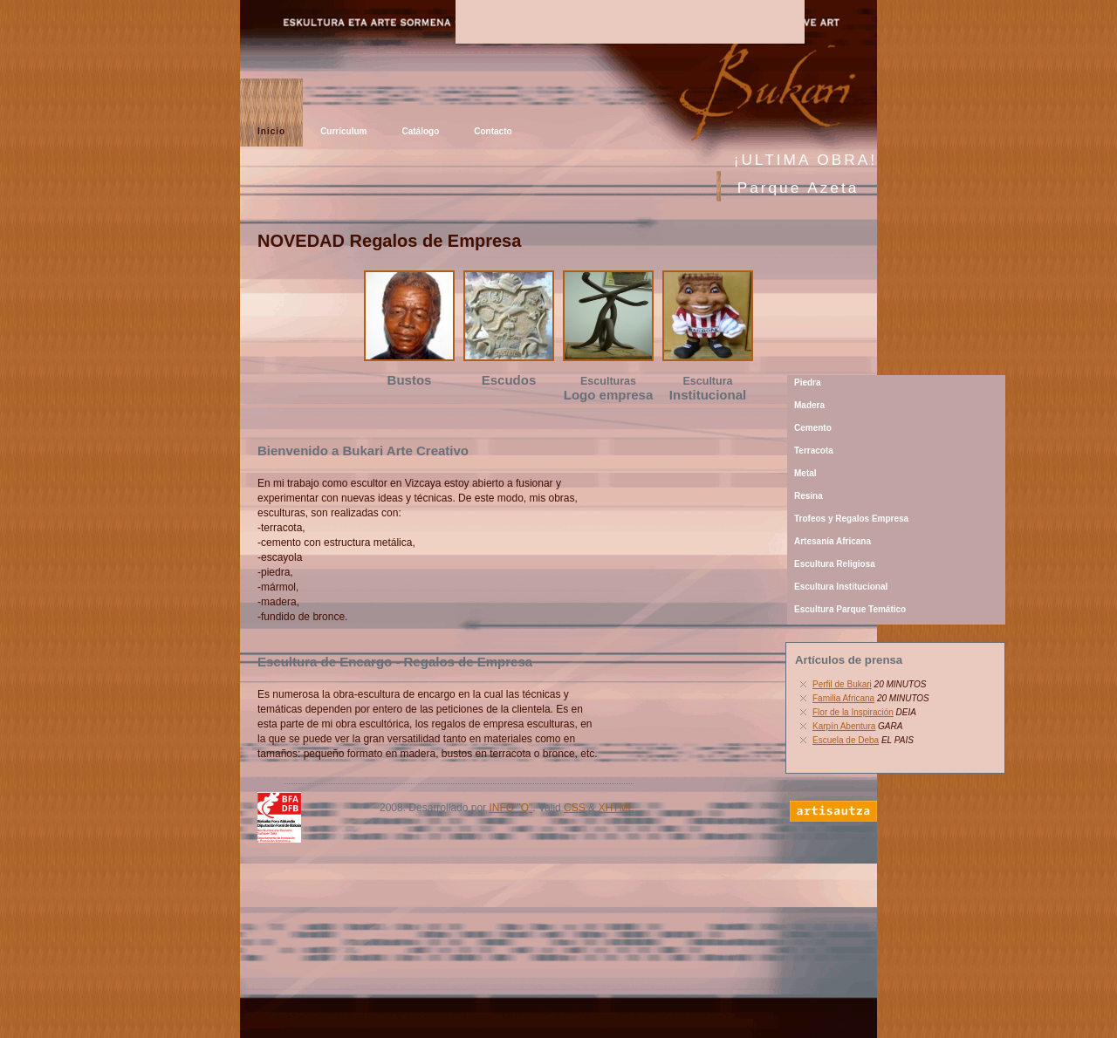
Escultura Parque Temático (850, 609)
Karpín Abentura (843, 726)
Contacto (492, 131)
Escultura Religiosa (834, 564)
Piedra (807, 382)
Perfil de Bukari (842, 684)
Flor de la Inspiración (853, 712)
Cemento (813, 428)
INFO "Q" (510, 808)
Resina (808, 496)
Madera (809, 405)
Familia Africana (843, 698)
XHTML (616, 808)
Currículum (343, 131)
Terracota (813, 450)
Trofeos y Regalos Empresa (851, 518)
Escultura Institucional (840, 586)
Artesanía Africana (832, 541)
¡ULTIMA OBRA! (805, 159)
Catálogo (420, 131)
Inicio (271, 131)
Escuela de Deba (845, 740)
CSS (575, 808)
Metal (805, 473)
